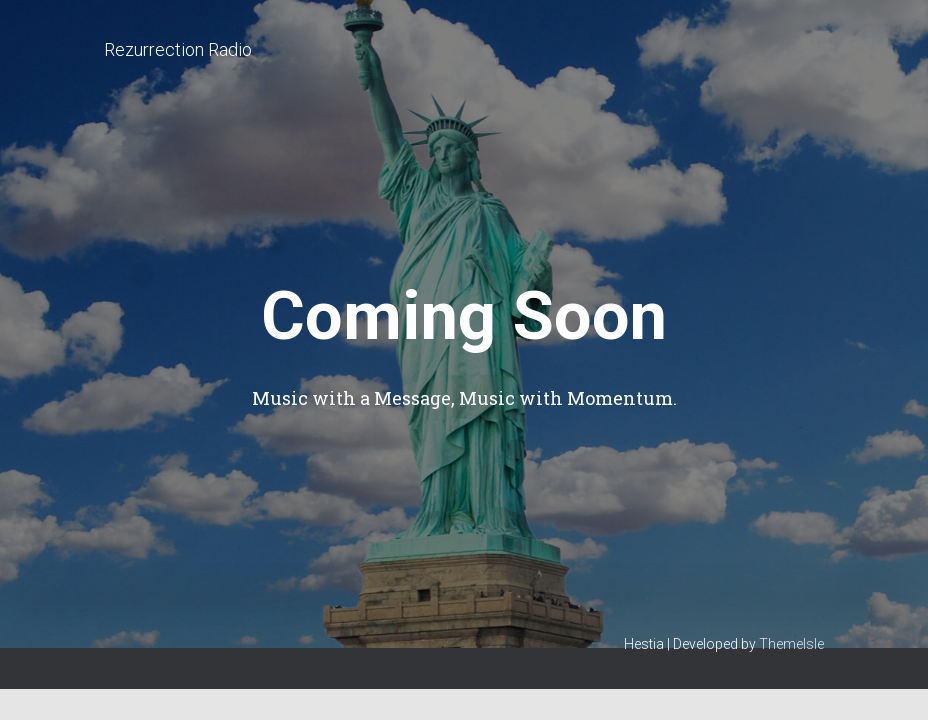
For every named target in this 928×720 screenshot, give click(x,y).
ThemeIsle (791, 644)
